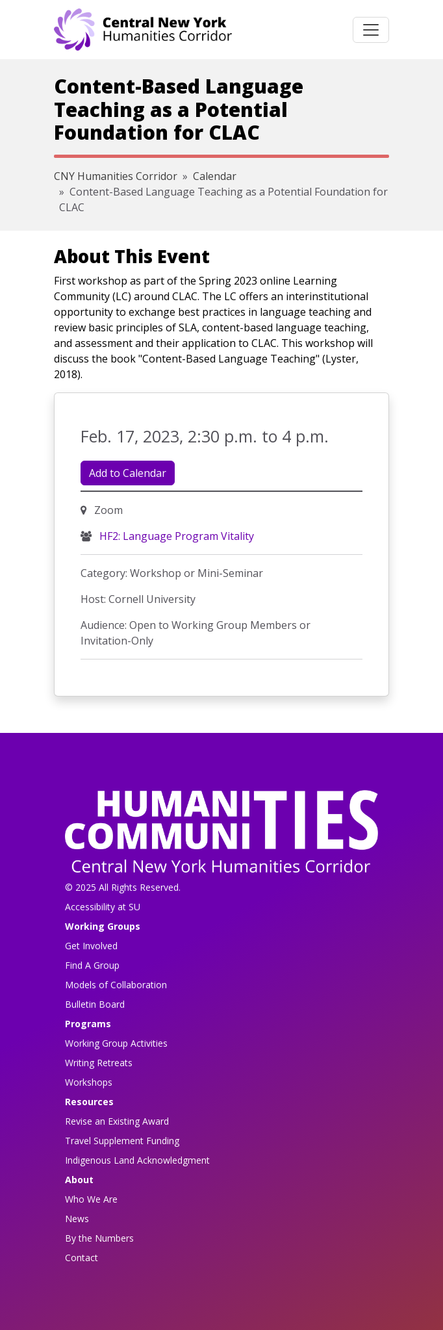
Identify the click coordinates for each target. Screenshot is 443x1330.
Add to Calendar (127, 473)
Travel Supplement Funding (122, 1140)
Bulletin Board (95, 1004)
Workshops (88, 1082)
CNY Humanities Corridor (115, 176)
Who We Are (91, 1199)
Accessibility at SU (102, 907)
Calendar (214, 176)
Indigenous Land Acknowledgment (137, 1160)
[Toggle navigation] (371, 30)
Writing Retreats (99, 1062)
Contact (81, 1257)
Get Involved (91, 946)
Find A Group (92, 965)
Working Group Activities (116, 1043)
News (77, 1218)
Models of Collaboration (116, 984)
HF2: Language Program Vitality (175, 536)
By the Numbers (99, 1238)
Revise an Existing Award (117, 1121)
